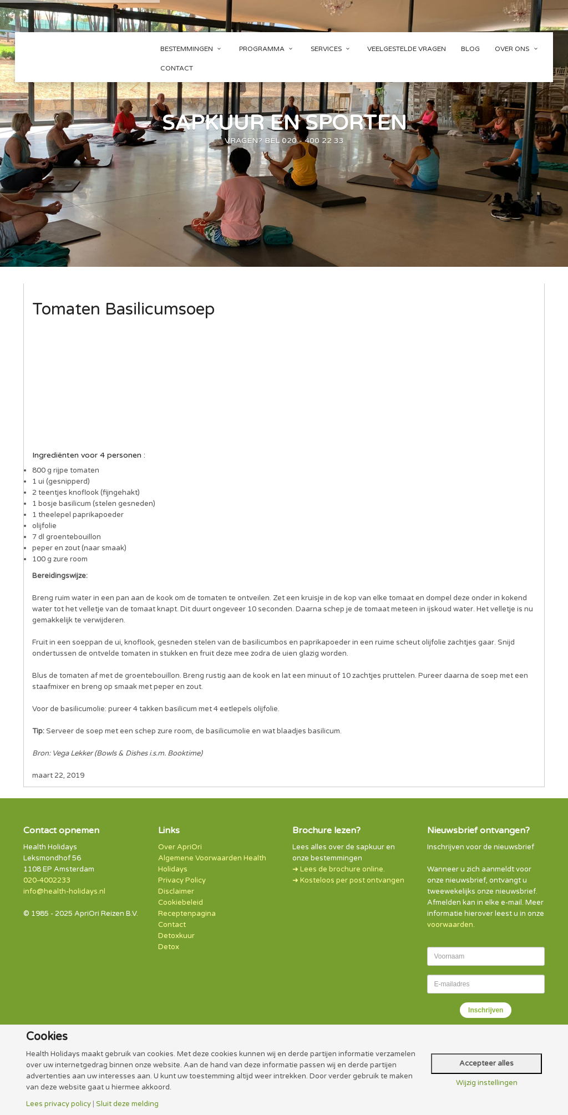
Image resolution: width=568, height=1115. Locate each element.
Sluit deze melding (127, 1104)
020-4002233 (46, 880)
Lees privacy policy (58, 1104)
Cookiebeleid (180, 902)
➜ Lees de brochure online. (338, 869)
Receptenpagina (187, 913)
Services (332, 49)
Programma (267, 49)
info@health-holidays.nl (64, 891)
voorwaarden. (451, 924)
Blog (470, 49)
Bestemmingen (192, 49)
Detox (168, 946)
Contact (176, 68)
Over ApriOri (180, 847)
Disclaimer (176, 891)
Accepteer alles (486, 1063)
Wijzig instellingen (487, 1083)
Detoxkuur (176, 935)
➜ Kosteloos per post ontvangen (348, 880)
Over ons (517, 49)
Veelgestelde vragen (406, 49)
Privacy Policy (182, 880)
